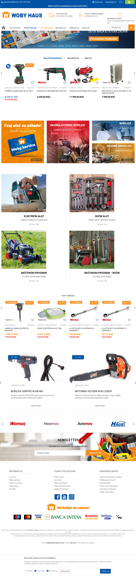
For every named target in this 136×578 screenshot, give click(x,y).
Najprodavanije (53, 89)
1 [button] (40, 77)
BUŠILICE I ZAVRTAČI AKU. (14, 118)
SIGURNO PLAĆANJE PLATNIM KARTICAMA (42, 6)
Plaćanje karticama (62, 517)
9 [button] (95, 77)
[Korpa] (130, 3)
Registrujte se (111, 2)
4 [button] (61, 77)
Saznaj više (34, 255)
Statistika (41, 571)
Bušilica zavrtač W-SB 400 (27, 422)
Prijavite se (95, 484)
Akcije (88, 89)
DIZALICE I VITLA (75, 118)
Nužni (30, 571)
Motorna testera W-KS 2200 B (93, 422)
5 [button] (68, 77)
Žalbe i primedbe (107, 523)
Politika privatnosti (107, 511)
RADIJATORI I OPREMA (110, 118)
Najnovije (73, 89)
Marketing (53, 571)
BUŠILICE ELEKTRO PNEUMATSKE (47, 118)
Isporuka (58, 511)
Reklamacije (105, 514)
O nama (12, 508)
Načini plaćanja (60, 514)
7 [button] (81, 77)
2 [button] (47, 77)
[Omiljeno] (120, 2)
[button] (122, 28)
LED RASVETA (10, 356)
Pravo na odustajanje (109, 517)
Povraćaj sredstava (108, 520)
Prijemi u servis (15, 514)
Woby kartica (14, 511)
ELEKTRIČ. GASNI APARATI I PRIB (48, 356)
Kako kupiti (59, 508)
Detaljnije (36, 437)
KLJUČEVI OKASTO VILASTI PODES (80, 356)
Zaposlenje (14, 517)
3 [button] (54, 77)
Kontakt (12, 520)
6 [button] (74, 77)
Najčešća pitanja (61, 520)
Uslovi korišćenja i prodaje (111, 508)
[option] (68, 55)
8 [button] (88, 77)
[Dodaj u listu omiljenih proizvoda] (32, 113)
